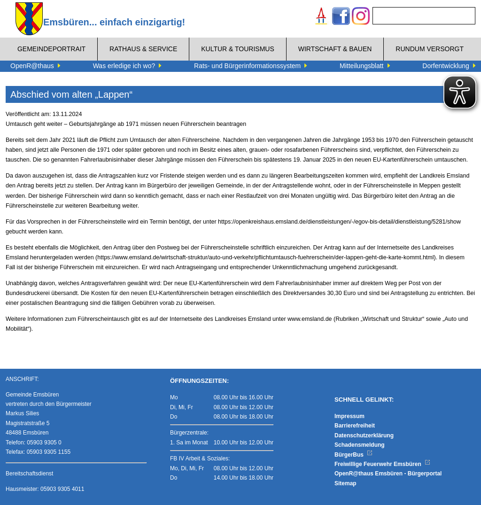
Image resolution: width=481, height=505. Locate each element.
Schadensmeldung (359, 445)
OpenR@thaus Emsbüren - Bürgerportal (388, 473)
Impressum (349, 416)
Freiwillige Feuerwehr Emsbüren (382, 464)
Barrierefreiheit (354, 425)
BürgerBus (353, 454)
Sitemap (345, 483)
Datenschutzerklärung (364, 435)
